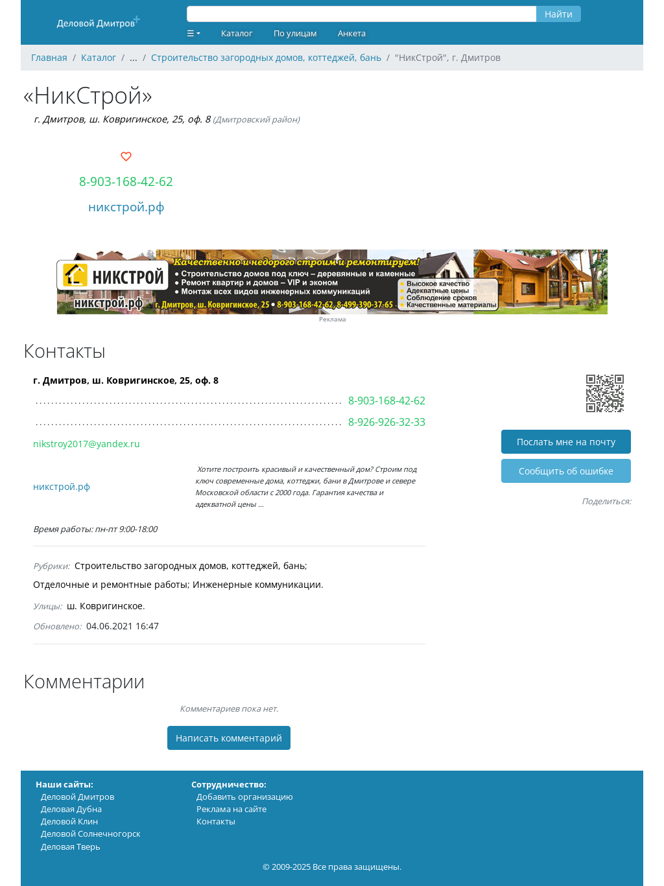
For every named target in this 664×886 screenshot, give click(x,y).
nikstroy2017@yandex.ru (86, 443)
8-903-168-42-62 (126, 181)
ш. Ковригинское (105, 606)
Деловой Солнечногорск (91, 833)
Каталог (237, 33)
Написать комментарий (229, 738)
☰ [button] (191, 33)
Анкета (352, 33)
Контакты (215, 821)
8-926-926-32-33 (386, 422)
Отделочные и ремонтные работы (110, 584)
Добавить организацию (244, 796)
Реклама (332, 319)
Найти (559, 14)
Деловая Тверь (71, 846)
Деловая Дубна (71, 809)
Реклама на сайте (231, 809)
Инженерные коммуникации (257, 584)
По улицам (295, 33)
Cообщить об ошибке (566, 471)
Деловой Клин (69, 821)
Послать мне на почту (566, 442)
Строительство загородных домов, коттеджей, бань (190, 565)
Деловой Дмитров (77, 796)
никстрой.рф (126, 206)
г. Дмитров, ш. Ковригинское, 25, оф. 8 (122, 119)
